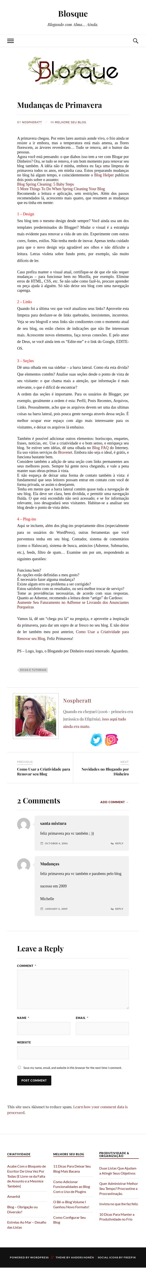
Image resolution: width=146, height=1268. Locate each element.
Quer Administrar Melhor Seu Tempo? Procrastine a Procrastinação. (118, 1189)
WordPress (39, 1257)
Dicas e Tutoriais (33, 669)
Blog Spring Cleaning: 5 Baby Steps (45, 184)
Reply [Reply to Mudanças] (118, 909)
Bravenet (65, 452)
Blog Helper (104, 175)
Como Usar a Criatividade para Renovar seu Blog (43, 771)
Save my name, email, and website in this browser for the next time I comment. (72, 1068)
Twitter (96, 739)
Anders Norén (82, 1257)
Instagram (111, 739)
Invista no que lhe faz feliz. (118, 1204)
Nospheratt (32, 122)
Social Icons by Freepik (117, 1257)
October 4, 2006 (57, 843)
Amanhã (13, 1197)
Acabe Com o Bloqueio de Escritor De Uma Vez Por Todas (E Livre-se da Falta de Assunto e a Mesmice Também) (26, 1176)
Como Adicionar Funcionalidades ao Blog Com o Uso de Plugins (71, 1187)
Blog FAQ (100, 448)
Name (23, 1018)
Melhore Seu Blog (71, 122)
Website (24, 1042)
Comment (26, 966)
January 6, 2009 (57, 909)
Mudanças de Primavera (70, 103)
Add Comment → (114, 802)
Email (82, 1018)
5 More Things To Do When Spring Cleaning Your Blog (61, 188)
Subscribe (126, 739)
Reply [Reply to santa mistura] (118, 843)
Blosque (73, 13)
